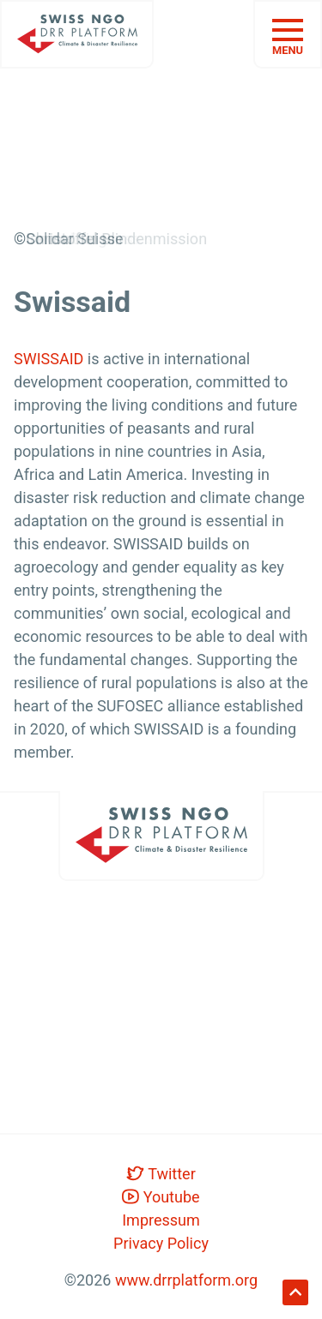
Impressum (161, 1220)
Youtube (160, 1196)
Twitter (161, 1173)
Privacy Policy (161, 1243)
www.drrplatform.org (186, 1280)
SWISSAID (48, 359)
